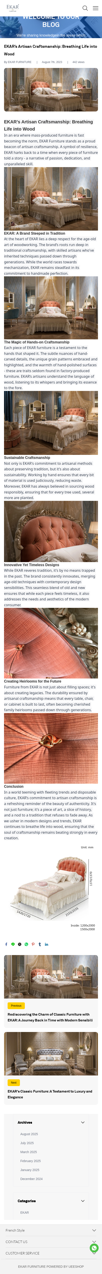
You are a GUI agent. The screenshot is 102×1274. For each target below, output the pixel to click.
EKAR (24, 1212)
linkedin (46, 944)
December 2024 (31, 1179)
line (13, 944)
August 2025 (29, 1134)
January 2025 (29, 1170)
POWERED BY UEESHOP (65, 1266)
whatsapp (26, 944)
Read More (51, 991)
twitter (19, 944)
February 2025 (30, 1161)
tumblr (40, 944)
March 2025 (28, 1152)
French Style (15, 1230)
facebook (6, 944)
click (51, 27)
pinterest (33, 944)
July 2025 (27, 1143)
